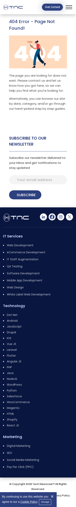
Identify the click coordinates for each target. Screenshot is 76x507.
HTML (10, 414)
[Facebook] (52, 216)
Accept (45, 501)
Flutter (11, 356)
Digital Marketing (18, 446)
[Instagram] (60, 216)
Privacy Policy (61, 495)
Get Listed (52, 7)
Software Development (23, 273)
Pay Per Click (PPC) (20, 467)
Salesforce (14, 396)
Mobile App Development (24, 280)
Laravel (12, 350)
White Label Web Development (29, 294)
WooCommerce (18, 402)
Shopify (12, 420)
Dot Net (12, 315)
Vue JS (11, 344)
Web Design (15, 287)
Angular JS (14, 361)
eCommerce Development (26, 252)
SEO (9, 453)
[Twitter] (69, 216)
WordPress (14, 385)
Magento (13, 408)
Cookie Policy (28, 501)
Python (12, 390)
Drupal (11, 332)
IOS (9, 338)
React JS (13, 425)
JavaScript (14, 326)
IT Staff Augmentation (23, 259)
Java (10, 373)
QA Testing (14, 266)
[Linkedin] (43, 216)
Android (12, 321)
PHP (9, 367)
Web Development (20, 245)
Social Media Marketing (23, 460)
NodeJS (12, 379)
